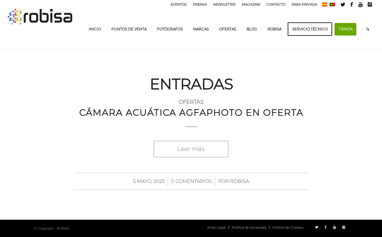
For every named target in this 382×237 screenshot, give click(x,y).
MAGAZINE (251, 4)
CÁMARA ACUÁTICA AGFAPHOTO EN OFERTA (191, 112)
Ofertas (191, 102)
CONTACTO (276, 4)
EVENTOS (179, 4)
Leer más (191, 149)
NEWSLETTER (224, 4)
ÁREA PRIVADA (304, 4)
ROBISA (239, 181)
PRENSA (200, 4)
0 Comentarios (191, 181)
